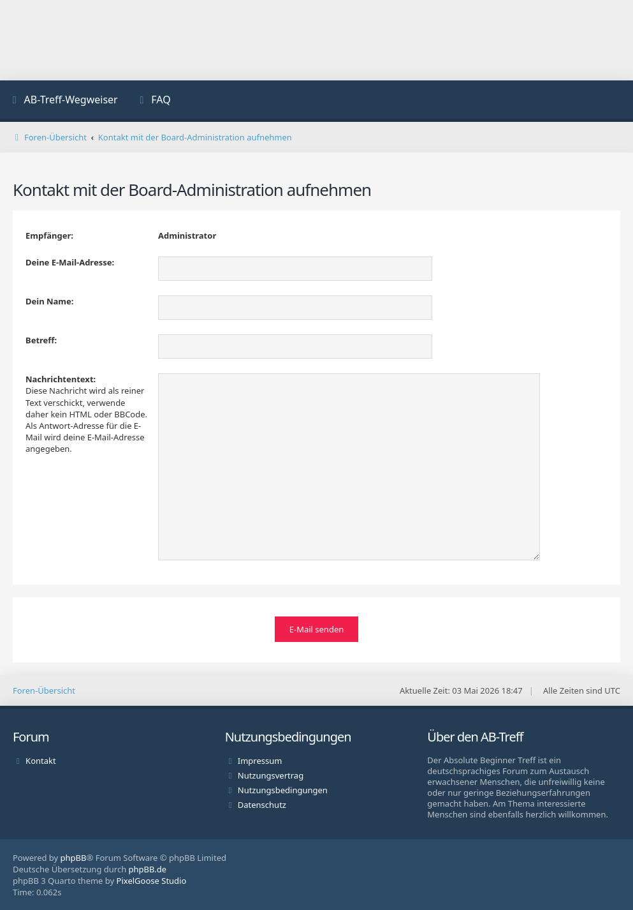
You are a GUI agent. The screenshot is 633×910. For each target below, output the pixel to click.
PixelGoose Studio (152, 880)
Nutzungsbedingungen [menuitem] (283, 789)
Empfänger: (49, 235)
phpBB (74, 857)
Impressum (260, 760)
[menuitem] (63, 101)
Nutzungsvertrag (270, 774)
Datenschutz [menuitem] (262, 804)
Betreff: (41, 340)
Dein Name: (49, 301)
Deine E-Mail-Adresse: (69, 262)
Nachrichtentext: (60, 379)
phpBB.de (148, 868)
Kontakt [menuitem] (40, 760)
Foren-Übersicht (44, 690)
